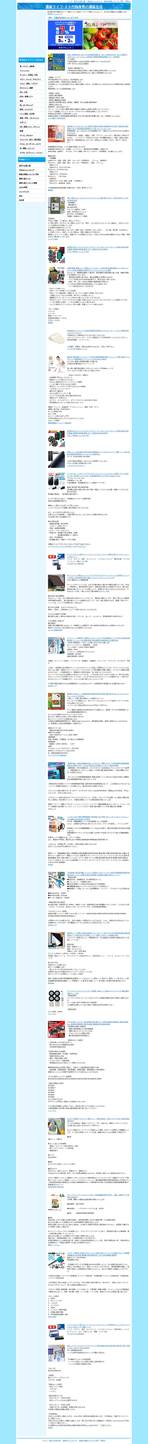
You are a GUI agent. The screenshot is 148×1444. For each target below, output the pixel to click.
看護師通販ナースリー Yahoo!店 (59, 423)
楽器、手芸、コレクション (29, 118)
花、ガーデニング (26, 105)
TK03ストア (52, 686)
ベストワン (52, 1014)
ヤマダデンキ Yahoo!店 (75, 564)
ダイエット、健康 (26, 88)
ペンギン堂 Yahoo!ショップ (77, 349)
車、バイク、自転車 (27, 66)
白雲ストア (52, 809)
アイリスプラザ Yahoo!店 (57, 755)
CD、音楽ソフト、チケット (30, 127)
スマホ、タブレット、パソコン (31, 152)
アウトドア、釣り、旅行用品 (30, 139)
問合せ (127, 1)
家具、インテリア (26, 109)
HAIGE (50, 865)
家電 (21, 131)
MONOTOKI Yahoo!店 (56, 1187)
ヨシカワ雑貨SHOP (55, 630)
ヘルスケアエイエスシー (76, 465)
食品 (21, 101)
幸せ (20, 196)
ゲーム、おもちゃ (26, 135)
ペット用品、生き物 (27, 114)
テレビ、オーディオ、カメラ (30, 144)
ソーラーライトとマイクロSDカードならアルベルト (67, 546)
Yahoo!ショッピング (94, 1)
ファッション (24, 70)
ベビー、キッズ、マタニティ (30, 79)
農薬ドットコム (53, 1245)
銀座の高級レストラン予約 (113, 1)
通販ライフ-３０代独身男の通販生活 (74, 7)
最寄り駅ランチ (25, 179)
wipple (50, 1427)
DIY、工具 (23, 92)
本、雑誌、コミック (27, 148)
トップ (69, 1)
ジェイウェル (24, 191)
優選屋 (50, 190)
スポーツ (23, 122)
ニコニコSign (53, 239)
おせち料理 (23, 187)
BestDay (51, 983)
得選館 (50, 323)
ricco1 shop (52, 1317)
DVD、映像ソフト (26, 96)
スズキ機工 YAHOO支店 (56, 118)
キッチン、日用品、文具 (29, 75)
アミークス (52, 1111)
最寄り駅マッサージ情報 (28, 183)
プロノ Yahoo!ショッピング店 (78, 252)
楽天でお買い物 (79, 1)
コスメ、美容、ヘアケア (29, 83)
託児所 (21, 200)
